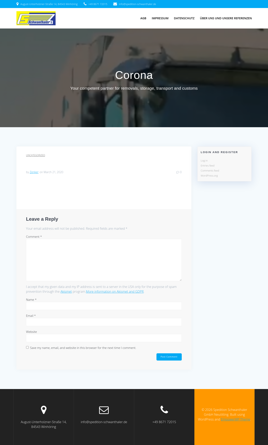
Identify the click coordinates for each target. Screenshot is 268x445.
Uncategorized (35, 155)
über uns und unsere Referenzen (226, 18)
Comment (34, 237)
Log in (204, 160)
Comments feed (210, 170)
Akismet (66, 291)
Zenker (34, 172)
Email (31, 316)
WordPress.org (209, 175)
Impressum (160, 18)
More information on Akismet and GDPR (115, 291)
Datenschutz (184, 18)
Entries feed (208, 165)
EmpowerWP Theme (235, 419)
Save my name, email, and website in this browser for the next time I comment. (83, 348)
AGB (143, 18)
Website (31, 332)
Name (31, 300)
